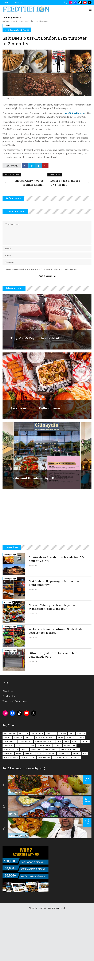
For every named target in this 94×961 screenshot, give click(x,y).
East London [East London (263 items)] (9, 741)
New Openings (10, 554)
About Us (6, 2)
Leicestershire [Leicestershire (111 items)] (44, 745)
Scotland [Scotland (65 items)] (29, 753)
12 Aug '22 (24, 30)
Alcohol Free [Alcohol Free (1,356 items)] (9, 733)
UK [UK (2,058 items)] (33, 757)
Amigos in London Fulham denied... (37, 408)
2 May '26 (33, 589)
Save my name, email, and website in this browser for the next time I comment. (41, 269)
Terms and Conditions (15, 701)
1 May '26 (32, 613)
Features (7, 602)
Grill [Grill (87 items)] (59, 741)
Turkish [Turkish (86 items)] (24, 757)
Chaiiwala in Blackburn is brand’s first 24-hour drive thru (56, 559)
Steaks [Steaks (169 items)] (76, 753)
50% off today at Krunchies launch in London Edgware (53, 654)
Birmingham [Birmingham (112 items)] (37, 733)
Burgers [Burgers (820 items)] (62, 733)
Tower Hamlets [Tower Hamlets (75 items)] (11, 757)
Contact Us (17, 2)
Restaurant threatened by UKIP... (35, 478)
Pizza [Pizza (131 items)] (18, 753)
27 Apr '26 (33, 661)
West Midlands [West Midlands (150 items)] (60, 757)
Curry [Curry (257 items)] (60, 737)
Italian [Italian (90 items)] (85, 741)
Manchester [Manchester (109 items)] (69, 745)
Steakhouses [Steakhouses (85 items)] (64, 753)
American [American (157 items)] (23, 733)
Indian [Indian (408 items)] (75, 741)
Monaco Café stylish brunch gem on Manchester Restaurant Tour (53, 606)
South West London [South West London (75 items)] (45, 753)
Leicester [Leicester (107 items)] (30, 745)
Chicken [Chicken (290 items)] (18, 737)
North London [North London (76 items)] (51, 749)
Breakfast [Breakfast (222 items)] (51, 733)
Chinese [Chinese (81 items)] (29, 737)
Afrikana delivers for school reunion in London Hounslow (25, 21)
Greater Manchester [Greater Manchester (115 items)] (44, 741)
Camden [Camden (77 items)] (81, 733)
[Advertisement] (47, 520)
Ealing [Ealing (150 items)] (81, 737)
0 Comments (13, 30)
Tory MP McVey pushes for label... (36, 338)
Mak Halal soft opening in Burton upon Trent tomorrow (55, 583)
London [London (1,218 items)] (57, 745)
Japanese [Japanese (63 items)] (8, 745)
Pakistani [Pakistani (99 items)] (8, 753)
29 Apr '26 (33, 637)
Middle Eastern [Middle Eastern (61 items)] (11, 749)
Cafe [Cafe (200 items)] (72, 733)
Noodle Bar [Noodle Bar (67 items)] (36, 749)
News (8, 25)
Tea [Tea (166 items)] (84, 753)
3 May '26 (33, 565)
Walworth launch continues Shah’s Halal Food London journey (56, 630)
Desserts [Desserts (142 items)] (70, 737)
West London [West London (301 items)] (44, 757)
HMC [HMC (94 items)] (66, 741)
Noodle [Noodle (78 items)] (24, 749)
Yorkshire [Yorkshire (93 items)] (75, 757)
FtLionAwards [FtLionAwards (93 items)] (25, 741)
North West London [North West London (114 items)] (69, 749)
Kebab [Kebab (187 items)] (19, 745)
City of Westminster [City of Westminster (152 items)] (45, 737)
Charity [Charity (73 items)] (7, 737)
